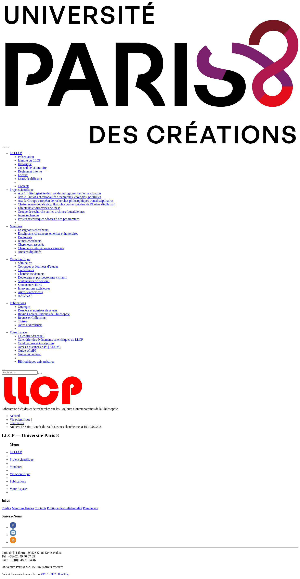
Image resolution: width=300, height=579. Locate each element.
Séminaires (25, 263)
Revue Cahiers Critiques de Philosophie (44, 314)
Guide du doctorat (29, 354)
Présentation (26, 156)
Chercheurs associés (31, 244)
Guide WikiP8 (27, 350)
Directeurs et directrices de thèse (39, 208)
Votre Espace (18, 332)
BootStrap (63, 574)
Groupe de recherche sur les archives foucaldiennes (51, 211)
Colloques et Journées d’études (38, 266)
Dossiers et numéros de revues (37, 310)
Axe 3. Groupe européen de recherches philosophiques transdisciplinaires (65, 200)
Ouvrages (24, 306)
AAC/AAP (25, 295)
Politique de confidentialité (64, 508)
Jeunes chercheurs (29, 241)
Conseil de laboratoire (32, 167)
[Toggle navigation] (3, 147)
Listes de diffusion (30, 178)
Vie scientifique (20, 259)
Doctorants (25, 237)
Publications (18, 303)
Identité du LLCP (29, 160)
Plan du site (90, 508)
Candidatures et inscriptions (36, 343)
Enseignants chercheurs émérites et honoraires (48, 233)
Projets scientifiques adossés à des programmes (48, 219)
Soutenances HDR (30, 284)
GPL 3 (44, 574)
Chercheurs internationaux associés (41, 248)
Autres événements (30, 292)
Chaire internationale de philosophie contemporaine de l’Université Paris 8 (66, 204)
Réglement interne (30, 171)
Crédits (6, 508)
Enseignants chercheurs (33, 230)
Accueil (15, 415)
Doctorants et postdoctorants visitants (42, 277)
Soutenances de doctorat (34, 281)
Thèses (22, 321)
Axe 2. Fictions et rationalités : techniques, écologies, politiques (59, 197)
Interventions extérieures (34, 288)
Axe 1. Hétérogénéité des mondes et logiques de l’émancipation (59, 193)
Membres (16, 226)
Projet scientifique (22, 189)
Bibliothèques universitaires (36, 361)
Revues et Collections (32, 317)
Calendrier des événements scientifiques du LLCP (50, 339)
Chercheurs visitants (31, 273)
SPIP (53, 574)
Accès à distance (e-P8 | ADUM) (39, 347)
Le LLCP (16, 153)
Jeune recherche (28, 215)
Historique (25, 164)
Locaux (23, 175)
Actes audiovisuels (30, 325)
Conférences (26, 270)
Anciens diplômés (29, 252)
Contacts (23, 186)
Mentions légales (23, 508)
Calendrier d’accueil (31, 336)
